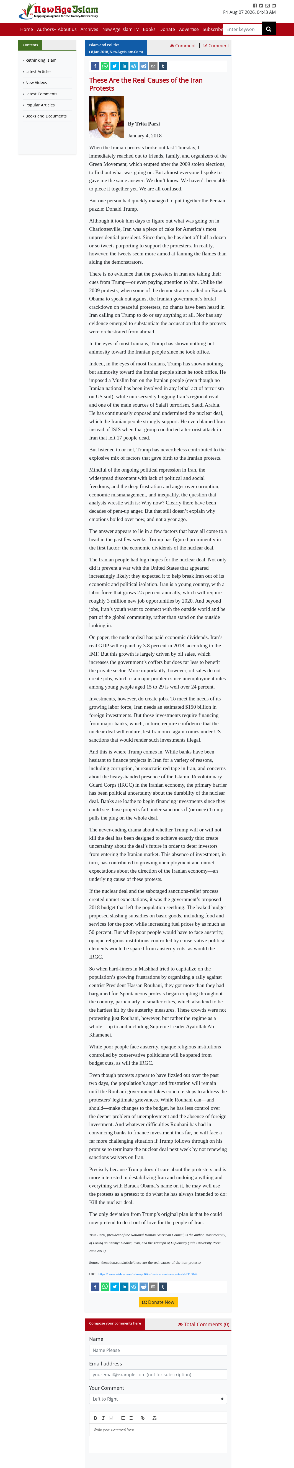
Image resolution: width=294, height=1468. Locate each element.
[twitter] (114, 66)
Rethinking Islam (40, 60)
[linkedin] (124, 66)
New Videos (36, 82)
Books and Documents (46, 116)
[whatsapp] (105, 66)
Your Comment (106, 1388)
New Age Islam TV (120, 29)
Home (26, 29)
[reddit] (144, 66)
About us (67, 29)
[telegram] (134, 66)
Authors (45, 29)
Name (96, 1339)
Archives (89, 29)
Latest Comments (41, 93)
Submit (103, 1462)
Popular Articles (40, 105)
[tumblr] (163, 66)
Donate (167, 29)
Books (149, 29)
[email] (153, 66)
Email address (105, 1363)
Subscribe (213, 29)
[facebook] (95, 66)
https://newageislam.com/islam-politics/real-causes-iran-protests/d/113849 (148, 1274)
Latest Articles (38, 71)
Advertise (189, 29)
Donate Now (158, 1302)
